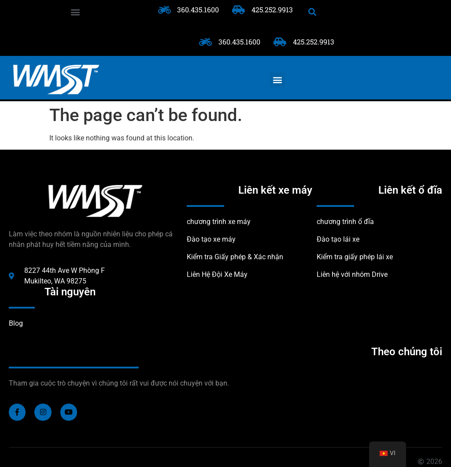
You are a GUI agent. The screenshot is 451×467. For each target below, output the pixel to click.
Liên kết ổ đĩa (410, 190)
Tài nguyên (70, 292)
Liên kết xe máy (275, 190)
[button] (75, 11)
